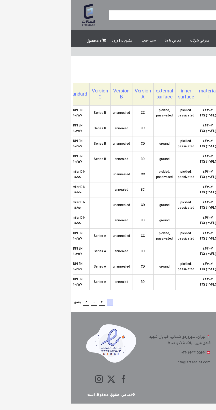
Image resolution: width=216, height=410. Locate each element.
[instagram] (28, 379)
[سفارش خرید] (179, 74)
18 (15, 302)
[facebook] (53, 379)
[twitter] (40, 379)
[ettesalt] (18, 4)
